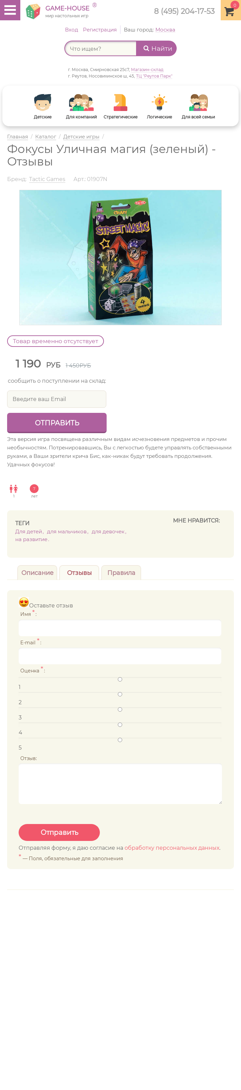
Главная (17, 137)
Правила (121, 573)
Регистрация (100, 29)
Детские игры (81, 137)
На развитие (31, 539)
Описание (37, 573)
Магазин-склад (147, 69)
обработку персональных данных (172, 848)
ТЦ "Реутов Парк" (154, 76)
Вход (71, 29)
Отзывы (79, 573)
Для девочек (108, 531)
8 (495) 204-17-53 (184, 11)
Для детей (28, 531)
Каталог (45, 137)
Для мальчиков (67, 531)
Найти (158, 48)
